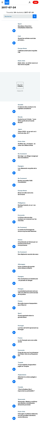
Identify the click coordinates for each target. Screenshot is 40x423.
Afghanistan (22, 374)
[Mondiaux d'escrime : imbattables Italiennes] (28, 29)
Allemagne (21, 264)
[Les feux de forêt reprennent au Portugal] (28, 331)
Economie (21, 215)
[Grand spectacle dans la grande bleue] (28, 318)
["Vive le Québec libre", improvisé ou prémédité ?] (28, 392)
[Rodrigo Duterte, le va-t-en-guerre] (28, 208)
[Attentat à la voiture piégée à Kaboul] (28, 380)
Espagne (21, 166)
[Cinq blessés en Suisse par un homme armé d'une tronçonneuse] (28, 245)
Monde (20, 117)
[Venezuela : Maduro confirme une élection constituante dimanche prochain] (28, 404)
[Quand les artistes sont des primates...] (28, 41)
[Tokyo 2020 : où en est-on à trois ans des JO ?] (28, 134)
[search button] (35, 16)
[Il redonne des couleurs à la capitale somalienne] (28, 110)
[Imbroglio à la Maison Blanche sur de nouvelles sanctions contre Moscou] (28, 417)
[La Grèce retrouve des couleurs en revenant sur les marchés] (28, 220)
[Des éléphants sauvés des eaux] (28, 257)
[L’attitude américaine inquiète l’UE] (28, 54)
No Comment (22, 153)
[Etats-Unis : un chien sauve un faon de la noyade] (28, 66)
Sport (20, 24)
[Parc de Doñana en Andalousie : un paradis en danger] (28, 282)
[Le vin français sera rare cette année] (28, 343)
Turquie (20, 362)
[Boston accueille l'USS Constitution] (28, 184)
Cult (19, 36)
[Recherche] (20, 16)
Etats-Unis (21, 60)
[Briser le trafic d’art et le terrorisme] (28, 196)
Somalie (20, 104)
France (20, 301)
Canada (20, 387)
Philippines (21, 203)
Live (35, 2)
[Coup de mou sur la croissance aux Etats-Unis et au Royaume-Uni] (28, 355)
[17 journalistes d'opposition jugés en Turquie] (28, 368)
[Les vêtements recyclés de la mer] (28, 171)
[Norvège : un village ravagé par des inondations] (28, 159)
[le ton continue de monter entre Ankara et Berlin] (28, 269)
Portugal (21, 325)
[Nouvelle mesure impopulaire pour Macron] (28, 306)
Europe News (22, 48)
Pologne (20, 288)
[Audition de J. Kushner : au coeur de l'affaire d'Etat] (28, 147)
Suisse (20, 239)
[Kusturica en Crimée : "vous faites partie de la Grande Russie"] (28, 122)
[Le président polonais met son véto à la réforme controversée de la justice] (28, 294)
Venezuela (21, 399)
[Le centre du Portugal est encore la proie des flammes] (28, 233)
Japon (20, 129)
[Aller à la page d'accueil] (7, 2)
